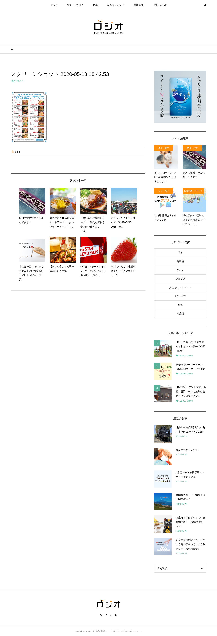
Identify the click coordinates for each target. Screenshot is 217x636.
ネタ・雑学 (180, 296)
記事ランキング (115, 5)
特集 (95, 5)
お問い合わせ (160, 5)
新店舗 (180, 261)
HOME (53, 5)
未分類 (180, 313)
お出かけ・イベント (180, 287)
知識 (180, 304)
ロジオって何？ (75, 5)
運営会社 (138, 5)
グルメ (180, 270)
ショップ (180, 278)
